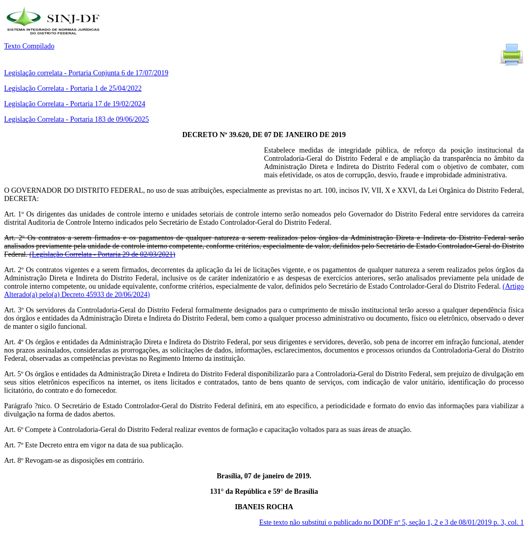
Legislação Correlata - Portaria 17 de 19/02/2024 (74, 104)
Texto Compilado (29, 46)
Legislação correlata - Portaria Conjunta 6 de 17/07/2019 (86, 73)
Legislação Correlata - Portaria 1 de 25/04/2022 (73, 88)
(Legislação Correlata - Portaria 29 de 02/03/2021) (102, 254)
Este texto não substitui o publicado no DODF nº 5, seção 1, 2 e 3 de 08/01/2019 (391, 522)
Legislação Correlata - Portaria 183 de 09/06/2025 (76, 119)
